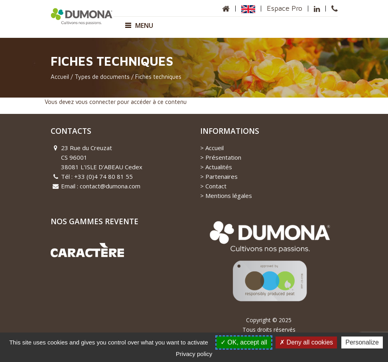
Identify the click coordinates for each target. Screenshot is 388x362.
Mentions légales (228, 196)
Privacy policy (194, 353)
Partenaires (221, 176)
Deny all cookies (306, 342)
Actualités (218, 167)
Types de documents (102, 76)
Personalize (362, 342)
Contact (215, 186)
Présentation (223, 157)
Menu (139, 25)
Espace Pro (284, 8)
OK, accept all (244, 342)
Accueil (60, 76)
